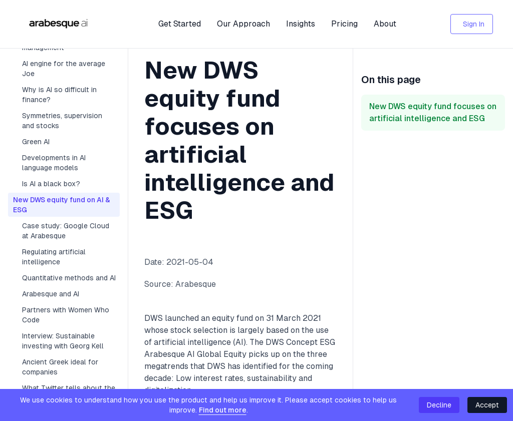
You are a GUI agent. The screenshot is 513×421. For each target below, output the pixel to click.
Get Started (179, 24)
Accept (487, 405)
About (385, 24)
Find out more (222, 410)
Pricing (344, 24)
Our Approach (243, 24)
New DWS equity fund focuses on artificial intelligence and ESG (432, 112)
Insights (300, 24)
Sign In (473, 24)
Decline (439, 405)
